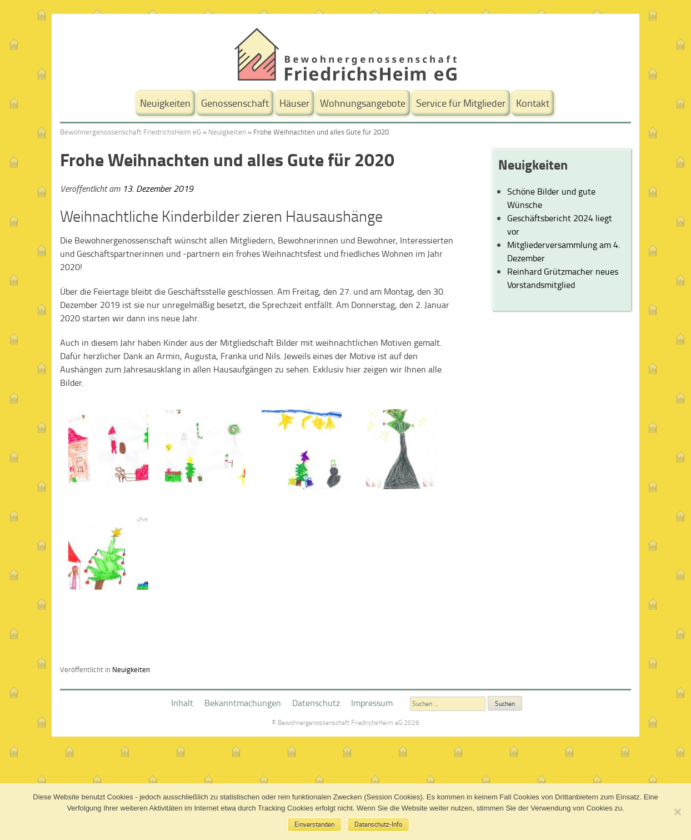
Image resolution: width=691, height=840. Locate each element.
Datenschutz (316, 703)
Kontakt (532, 103)
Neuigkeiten (165, 103)
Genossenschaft (235, 103)
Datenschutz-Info (378, 824)
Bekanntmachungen (242, 703)
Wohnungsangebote (362, 103)
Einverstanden (314, 824)
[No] (677, 811)
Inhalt (182, 703)
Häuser (294, 103)
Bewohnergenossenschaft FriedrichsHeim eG (130, 132)
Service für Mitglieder (460, 103)
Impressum (372, 703)
